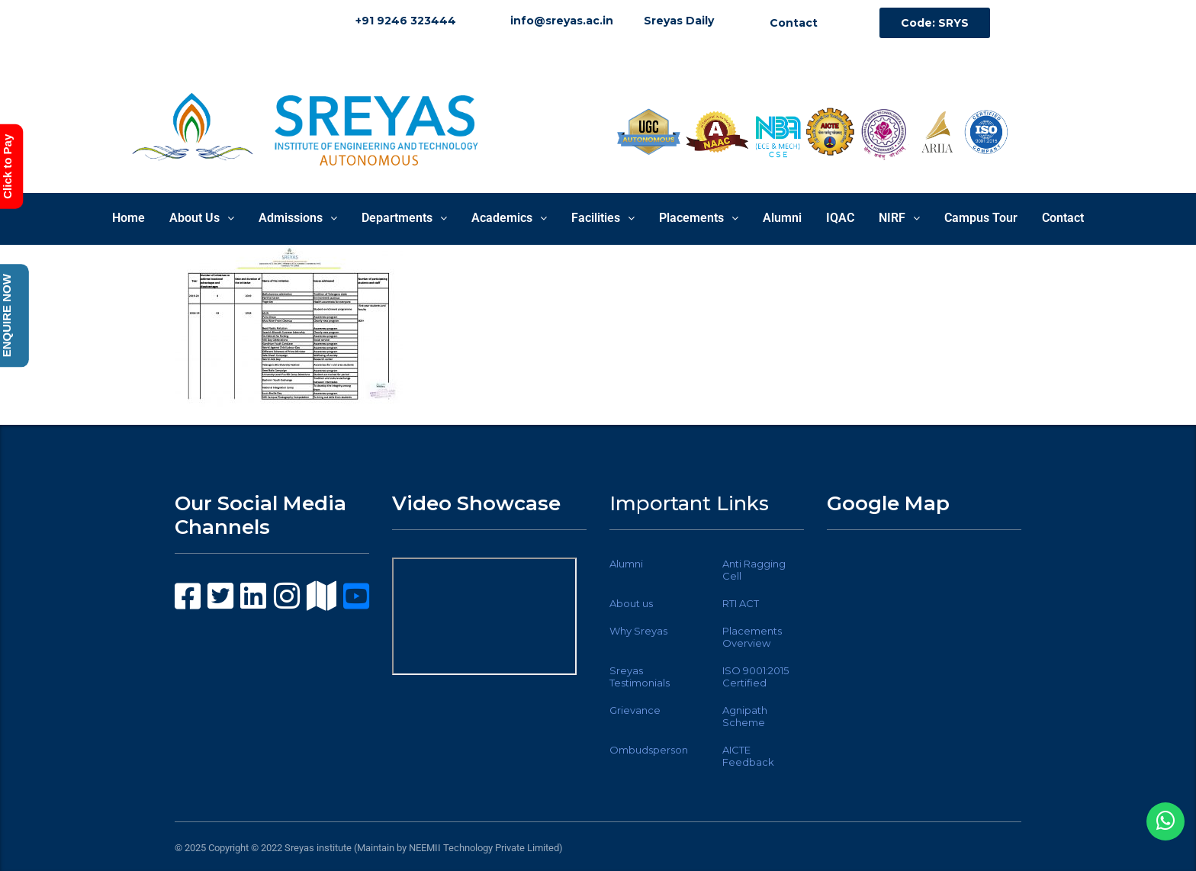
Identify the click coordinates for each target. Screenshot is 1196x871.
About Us (201, 218)
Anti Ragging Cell (754, 570)
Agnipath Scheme (744, 716)
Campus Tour (981, 218)
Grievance (635, 710)
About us (631, 603)
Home (128, 218)
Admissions (298, 218)
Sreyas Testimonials (639, 676)
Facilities (603, 218)
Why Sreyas (638, 631)
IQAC (840, 218)
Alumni (782, 218)
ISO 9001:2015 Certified (755, 676)
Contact (1063, 218)
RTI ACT (740, 603)
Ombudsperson (648, 750)
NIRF (899, 218)
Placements (698, 218)
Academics (509, 218)
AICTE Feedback (748, 756)
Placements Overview (752, 637)
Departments (404, 218)
